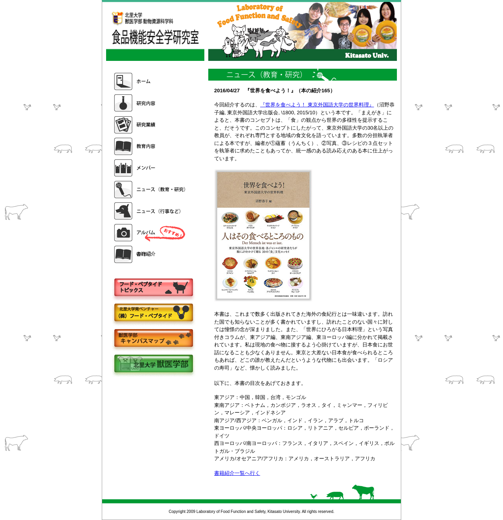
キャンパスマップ (153, 339)
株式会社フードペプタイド (153, 313)
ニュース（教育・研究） (150, 189)
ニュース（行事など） (150, 211)
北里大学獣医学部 (153, 364)
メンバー (150, 168)
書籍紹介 (150, 254)
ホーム (150, 81)
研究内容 (150, 103)
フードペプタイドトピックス (153, 287)
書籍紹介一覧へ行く (237, 473)
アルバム (150, 233)
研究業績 (150, 125)
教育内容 (150, 146)
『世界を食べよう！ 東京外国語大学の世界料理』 (317, 105)
